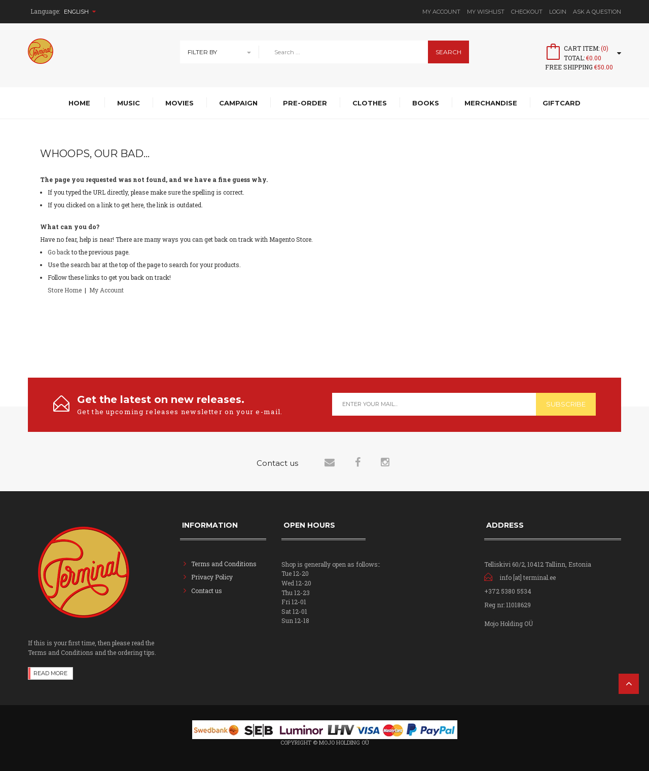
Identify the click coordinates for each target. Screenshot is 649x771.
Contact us (206, 590)
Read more (50, 673)
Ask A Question (597, 11)
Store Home (65, 290)
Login (557, 11)
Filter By (202, 52)
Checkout (527, 11)
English (80, 11)
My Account (441, 11)
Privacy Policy (212, 577)
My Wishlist (485, 11)
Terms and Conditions (224, 564)
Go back (59, 252)
